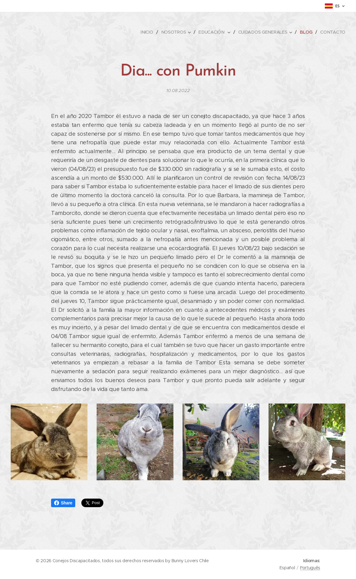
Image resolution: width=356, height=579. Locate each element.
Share (63, 502)
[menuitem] (148, 32)
